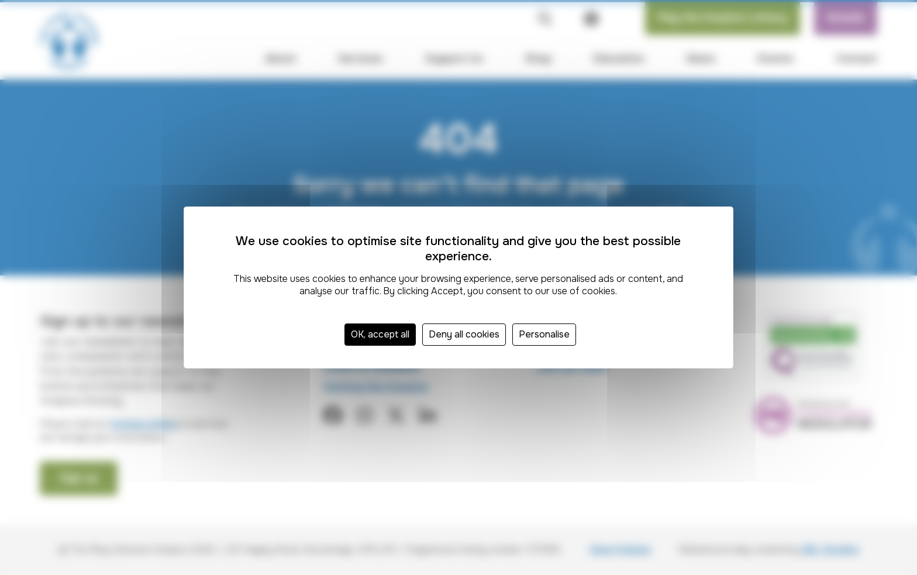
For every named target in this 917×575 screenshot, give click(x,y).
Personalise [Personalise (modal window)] (544, 334)
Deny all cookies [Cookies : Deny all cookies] (464, 334)
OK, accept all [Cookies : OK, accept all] (380, 334)
